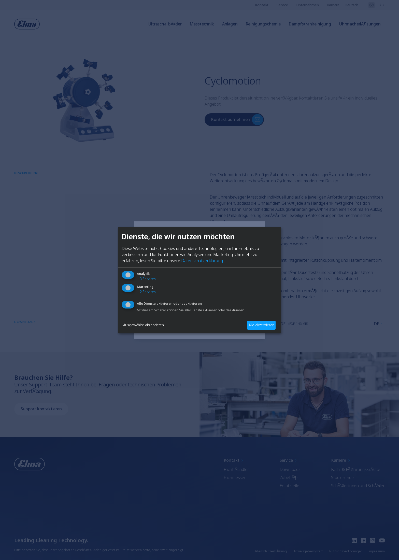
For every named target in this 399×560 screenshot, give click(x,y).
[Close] (140, 235)
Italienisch (155, 308)
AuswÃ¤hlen (199, 326)
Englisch (154, 294)
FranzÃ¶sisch (215, 294)
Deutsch (181, 294)
